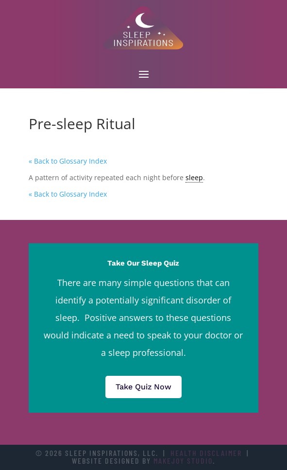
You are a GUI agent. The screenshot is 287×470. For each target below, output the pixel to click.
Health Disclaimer (206, 452)
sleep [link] (194, 177)
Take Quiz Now (143, 386)
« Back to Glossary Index (68, 161)
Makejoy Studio (183, 460)
